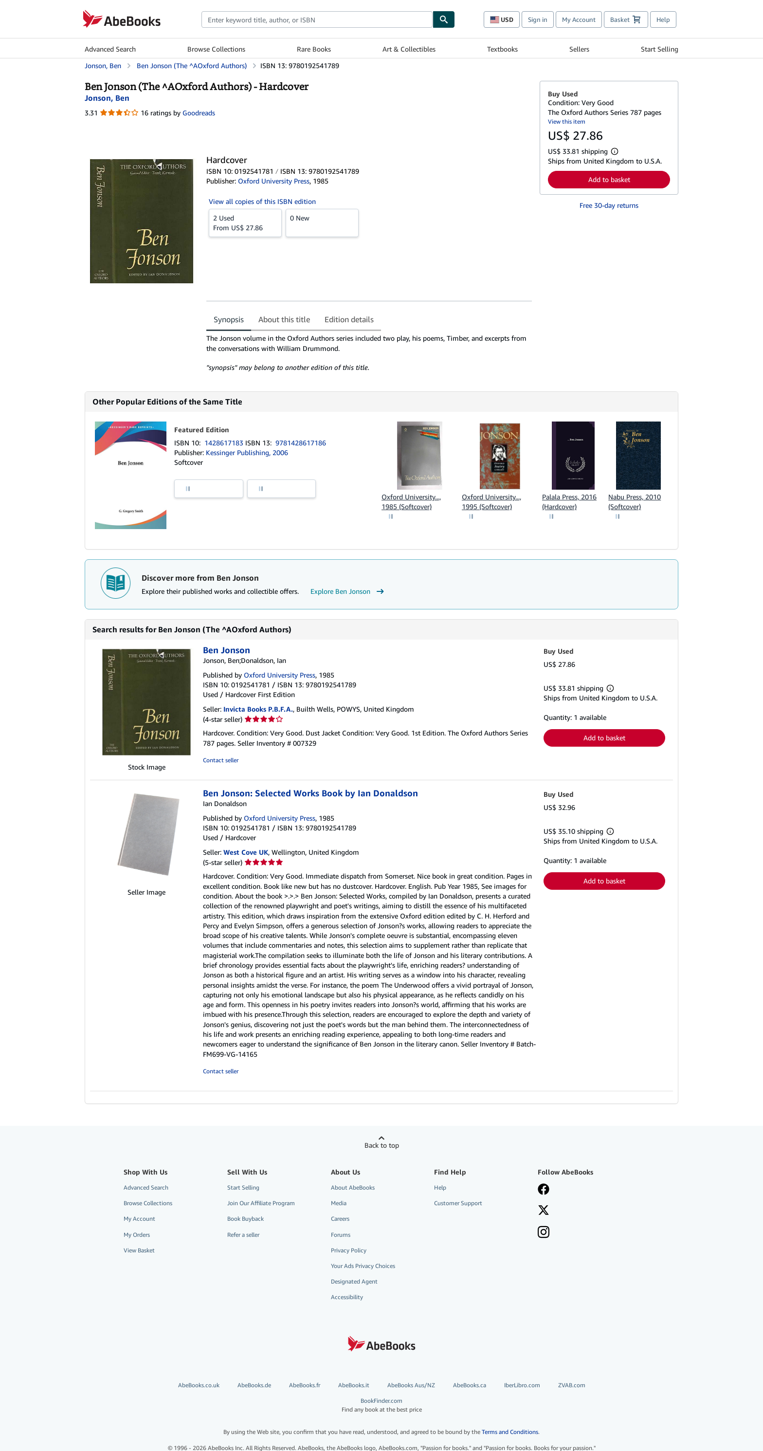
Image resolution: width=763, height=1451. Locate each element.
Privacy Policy (348, 1250)
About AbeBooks (353, 1187)
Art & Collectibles (409, 49)
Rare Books (314, 49)
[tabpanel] (369, 352)
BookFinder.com (381, 1405)
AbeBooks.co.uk (198, 1385)
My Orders (137, 1234)
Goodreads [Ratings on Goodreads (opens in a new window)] (198, 113)
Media (338, 1203)
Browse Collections (216, 49)
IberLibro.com (522, 1385)
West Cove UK (245, 852)
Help (663, 19)
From (245, 222)
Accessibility (347, 1297)
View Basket (139, 1250)
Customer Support (458, 1203)
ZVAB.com (571, 1385)
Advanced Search (110, 49)
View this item (566, 121)
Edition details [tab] (349, 319)
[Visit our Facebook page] (543, 1190)
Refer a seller (243, 1234)
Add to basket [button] (609, 179)
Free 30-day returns (609, 205)
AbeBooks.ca (469, 1385)
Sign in (537, 19)
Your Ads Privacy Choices (363, 1265)
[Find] (443, 19)
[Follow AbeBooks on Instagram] (543, 1233)
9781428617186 (300, 443)
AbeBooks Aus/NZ (411, 1385)
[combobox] (317, 19)
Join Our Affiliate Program (261, 1203)
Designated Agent (354, 1281)
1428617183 (224, 443)
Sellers (579, 49)
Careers (340, 1218)
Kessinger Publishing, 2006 (247, 452)
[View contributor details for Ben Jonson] (107, 98)
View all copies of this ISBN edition (262, 201)
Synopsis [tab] (229, 319)
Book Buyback (245, 1218)
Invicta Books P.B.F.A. (258, 709)
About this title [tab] (284, 319)
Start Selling (659, 49)
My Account (579, 19)
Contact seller (220, 760)
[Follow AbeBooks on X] (543, 1211)
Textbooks (502, 49)
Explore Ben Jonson (348, 591)
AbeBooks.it (353, 1385)
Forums (340, 1234)
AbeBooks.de (254, 1385)
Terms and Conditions (510, 1431)
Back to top (381, 1145)
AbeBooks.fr (304, 1385)
